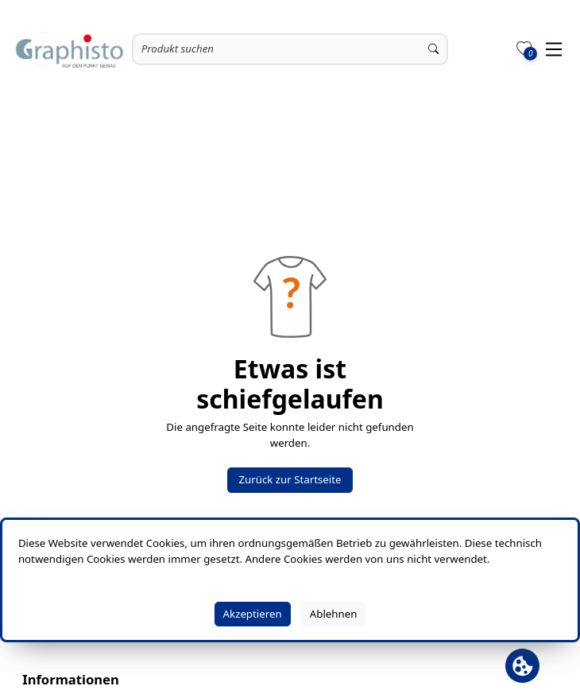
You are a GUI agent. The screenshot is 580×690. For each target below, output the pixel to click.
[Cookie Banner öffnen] (522, 666)
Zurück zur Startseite (289, 479)
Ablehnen (334, 614)
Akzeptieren (252, 614)
